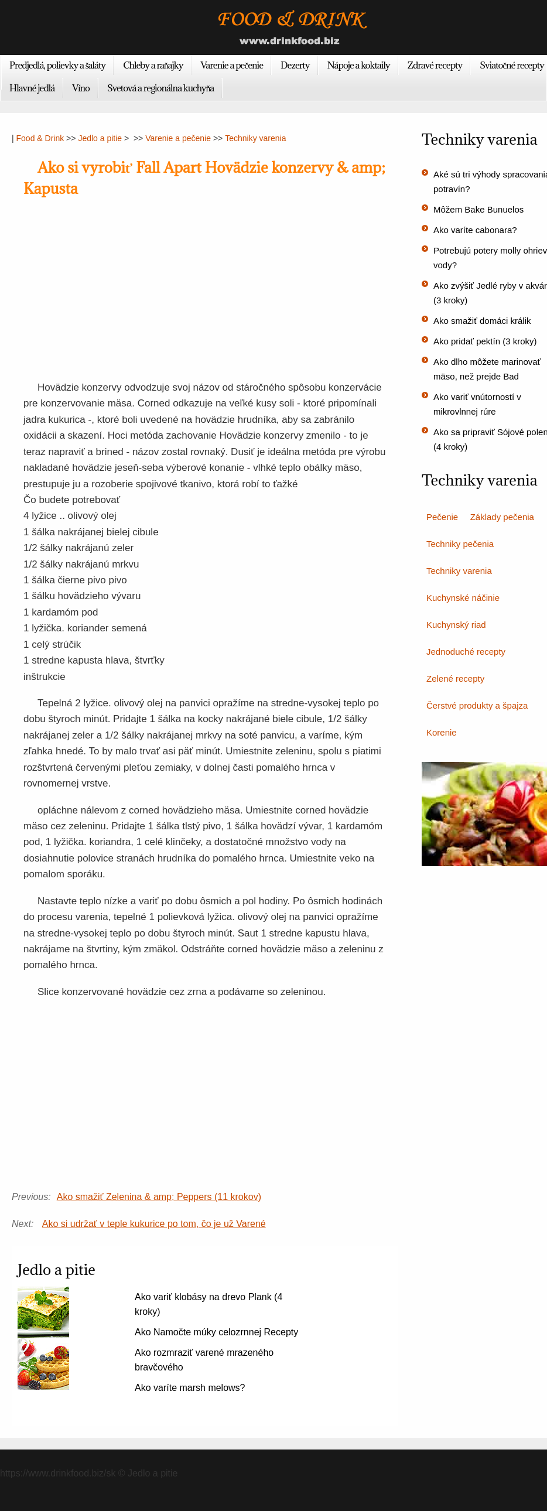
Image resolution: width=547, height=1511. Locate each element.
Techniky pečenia (460, 544)
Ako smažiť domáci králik (482, 321)
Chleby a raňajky (153, 65)
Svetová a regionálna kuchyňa (160, 88)
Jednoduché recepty (465, 652)
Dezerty (295, 65)
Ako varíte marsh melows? (190, 1388)
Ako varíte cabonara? (475, 230)
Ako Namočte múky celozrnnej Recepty (216, 1332)
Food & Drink (40, 138)
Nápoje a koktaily (358, 65)
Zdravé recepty (435, 65)
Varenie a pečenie (232, 65)
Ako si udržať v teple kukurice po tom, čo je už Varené (154, 1224)
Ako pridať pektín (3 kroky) (485, 341)
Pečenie (442, 517)
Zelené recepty (455, 678)
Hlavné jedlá (31, 88)
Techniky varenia (255, 138)
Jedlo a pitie (100, 138)
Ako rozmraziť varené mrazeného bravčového (204, 1360)
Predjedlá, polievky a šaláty (57, 65)
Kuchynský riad (456, 625)
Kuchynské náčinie (463, 598)
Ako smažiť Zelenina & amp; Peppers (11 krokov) (159, 1197)
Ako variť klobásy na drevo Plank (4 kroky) (208, 1304)
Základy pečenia (502, 517)
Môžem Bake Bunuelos (478, 209)
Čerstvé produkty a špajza (477, 705)
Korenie (441, 732)
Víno (81, 88)
